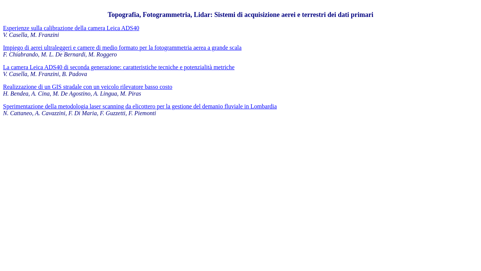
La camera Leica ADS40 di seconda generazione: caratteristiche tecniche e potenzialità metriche (118, 67)
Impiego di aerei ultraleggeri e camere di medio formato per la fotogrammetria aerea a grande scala (122, 47)
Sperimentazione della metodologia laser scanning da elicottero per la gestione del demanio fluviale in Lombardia (140, 106)
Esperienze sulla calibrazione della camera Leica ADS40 (71, 28)
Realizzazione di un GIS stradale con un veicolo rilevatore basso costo (87, 87)
